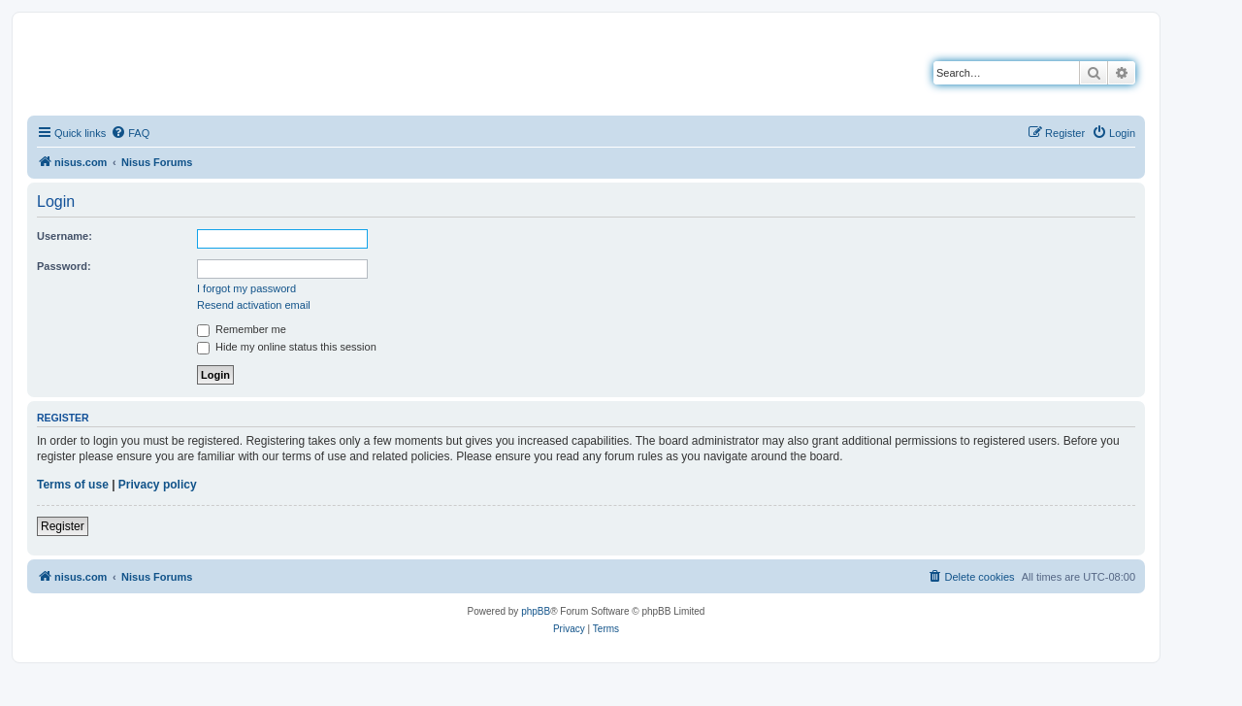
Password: (64, 266)
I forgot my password (246, 288)
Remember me (241, 329)
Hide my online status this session (286, 347)
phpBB (535, 611)
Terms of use (73, 484)
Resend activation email (253, 305)
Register (62, 526)
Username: (64, 236)
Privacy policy (157, 484)
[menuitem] (130, 133)
